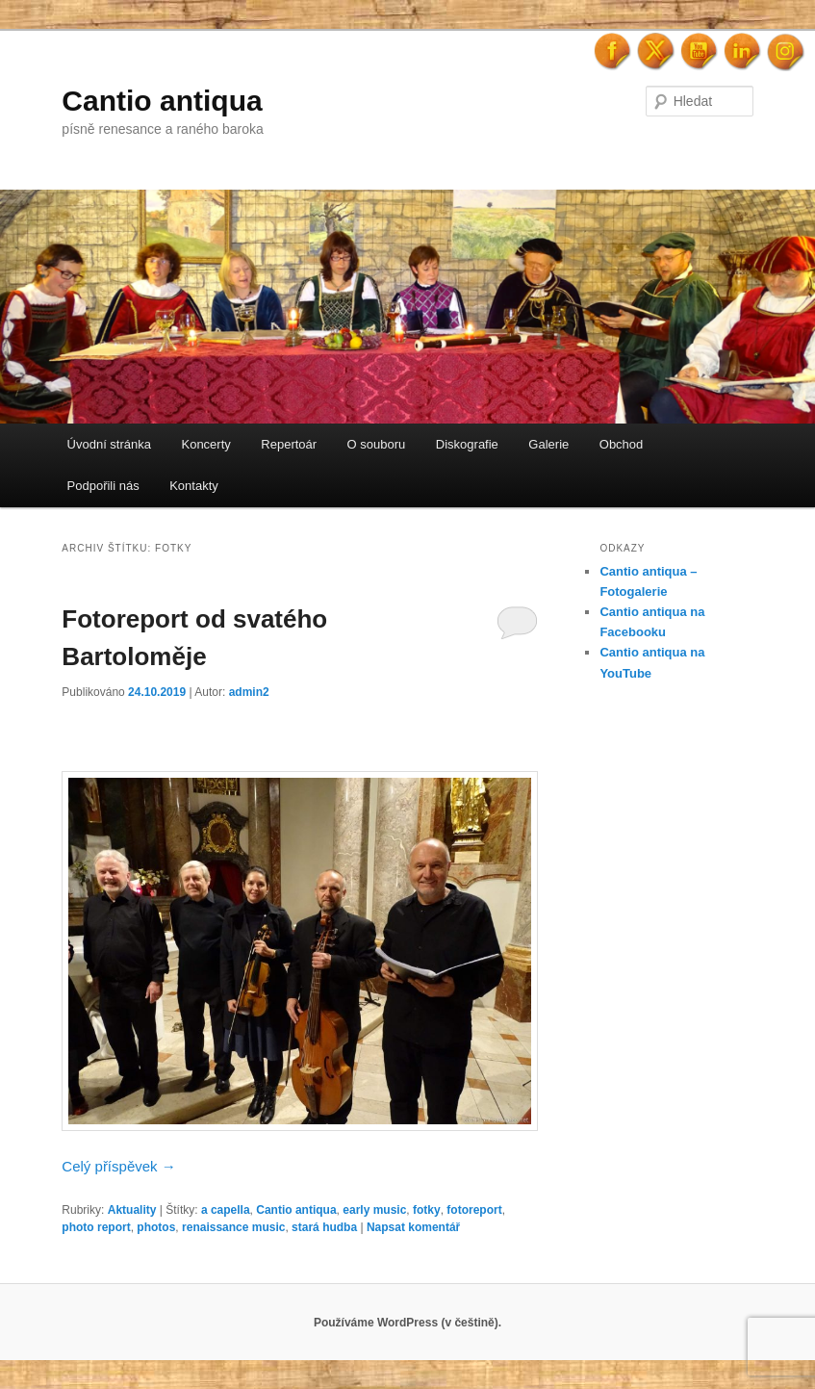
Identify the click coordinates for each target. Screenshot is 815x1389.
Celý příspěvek (118, 1166)
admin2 (249, 692)
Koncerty (205, 444)
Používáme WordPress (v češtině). (407, 1322)
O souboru (376, 444)
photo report (96, 1227)
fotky (427, 1210)
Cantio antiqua (162, 100)
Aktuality (132, 1210)
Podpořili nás (103, 485)
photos (156, 1227)
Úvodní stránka (109, 444)
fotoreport (473, 1210)
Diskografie (467, 444)
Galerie (548, 444)
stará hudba (324, 1227)
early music (374, 1210)
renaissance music (233, 1227)
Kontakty (193, 485)
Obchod (621, 444)
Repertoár (289, 444)
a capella (225, 1210)
